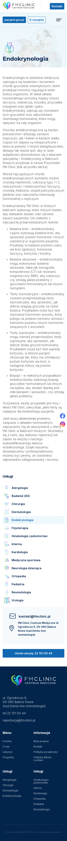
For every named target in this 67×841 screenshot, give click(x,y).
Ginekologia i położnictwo (41, 781)
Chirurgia (8, 785)
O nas (6, 746)
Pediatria (39, 803)
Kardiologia (40, 793)
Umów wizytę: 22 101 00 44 (33, 653)
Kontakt (57, 6)
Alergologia (9, 779)
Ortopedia (40, 798)
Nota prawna (41, 741)
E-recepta (37, 20)
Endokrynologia (12, 795)
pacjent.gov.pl (14, 20)
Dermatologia (10, 790)
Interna (38, 787)
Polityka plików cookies (42, 759)
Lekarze (7, 751)
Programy (8, 757)
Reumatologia (42, 809)
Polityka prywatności (46, 751)
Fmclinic (7, 741)
